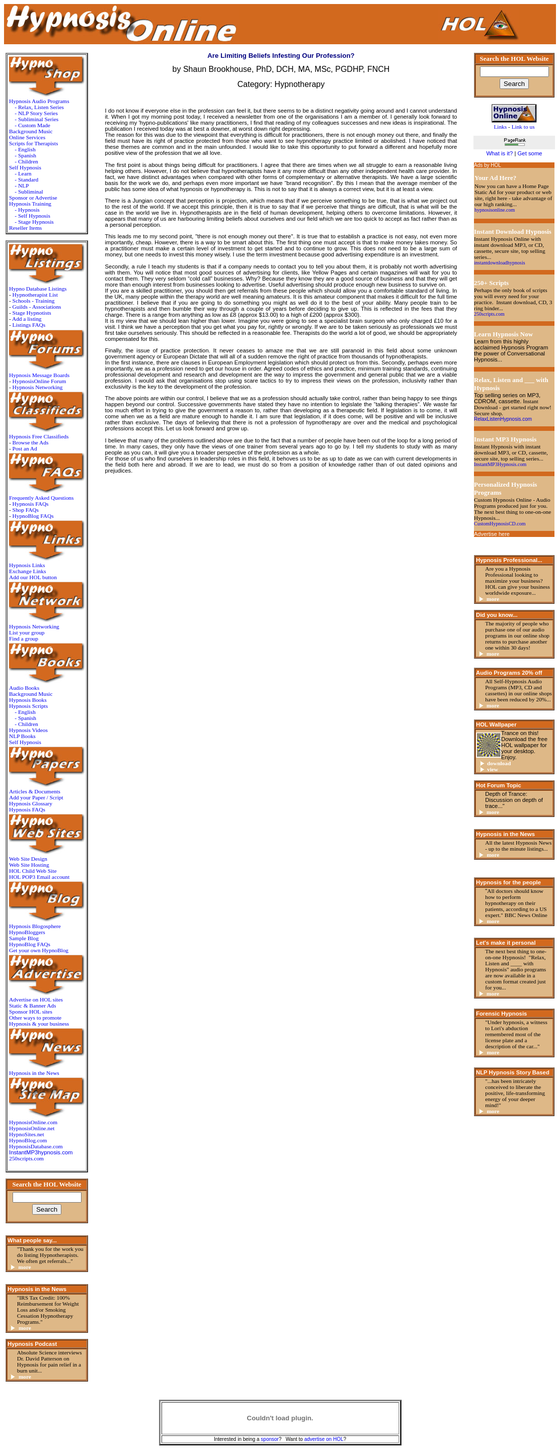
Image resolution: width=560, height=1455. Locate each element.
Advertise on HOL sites (36, 999)
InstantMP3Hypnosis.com (500, 464)
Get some (530, 153)
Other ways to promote (35, 1018)
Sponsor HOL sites (30, 1012)
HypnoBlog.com (28, 1140)
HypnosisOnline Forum (39, 381)
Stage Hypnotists (32, 313)
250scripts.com (26, 1158)
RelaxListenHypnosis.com (503, 419)
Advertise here (492, 534)
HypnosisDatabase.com (36, 1146)
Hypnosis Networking (38, 387)
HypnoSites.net (26, 1134)
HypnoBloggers (27, 932)
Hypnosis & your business (39, 1024)
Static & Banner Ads (32, 1006)
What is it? (499, 153)
